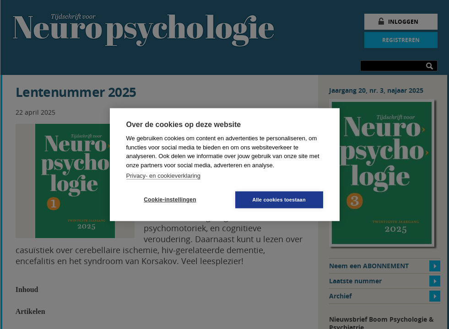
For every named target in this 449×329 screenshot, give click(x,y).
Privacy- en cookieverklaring (163, 175)
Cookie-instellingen (170, 199)
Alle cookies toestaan (279, 199)
